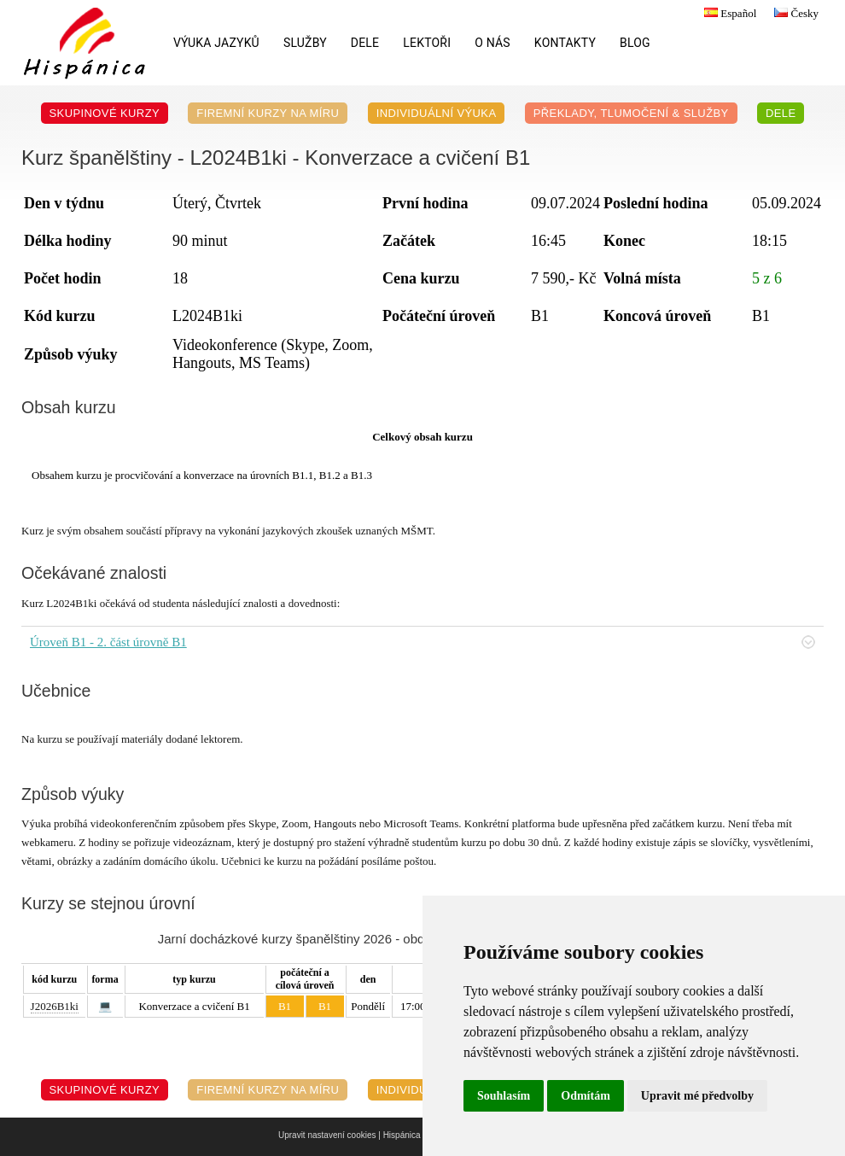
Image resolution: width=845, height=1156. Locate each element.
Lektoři (427, 43)
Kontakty (565, 43)
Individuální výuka (436, 113)
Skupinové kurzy (105, 113)
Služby (305, 43)
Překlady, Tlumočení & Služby (631, 113)
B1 (284, 1006)
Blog (635, 43)
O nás (492, 43)
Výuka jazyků (216, 43)
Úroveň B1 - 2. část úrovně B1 (422, 642)
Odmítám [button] (585, 1095)
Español (728, 13)
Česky (794, 13)
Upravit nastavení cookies (327, 1135)
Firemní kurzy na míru (267, 113)
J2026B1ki (55, 1006)
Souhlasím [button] (503, 1095)
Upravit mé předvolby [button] (697, 1095)
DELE (365, 43)
